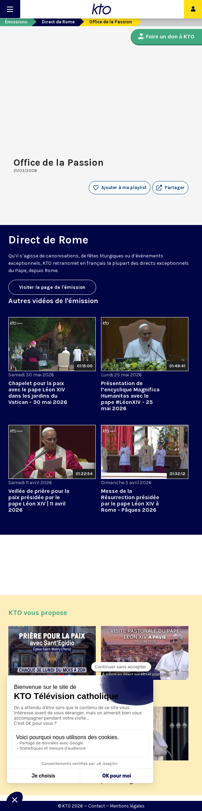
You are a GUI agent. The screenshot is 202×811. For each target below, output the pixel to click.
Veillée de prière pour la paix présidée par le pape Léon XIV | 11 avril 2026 (38, 500)
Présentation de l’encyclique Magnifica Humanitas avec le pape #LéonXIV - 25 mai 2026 (130, 396)
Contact (96, 806)
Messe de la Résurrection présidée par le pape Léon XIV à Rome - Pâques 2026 (130, 500)
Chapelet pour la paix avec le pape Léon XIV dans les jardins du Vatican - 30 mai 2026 (37, 392)
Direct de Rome (58, 21)
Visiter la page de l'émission (52, 287)
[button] (170, 187)
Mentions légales (127, 806)
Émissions (16, 21)
